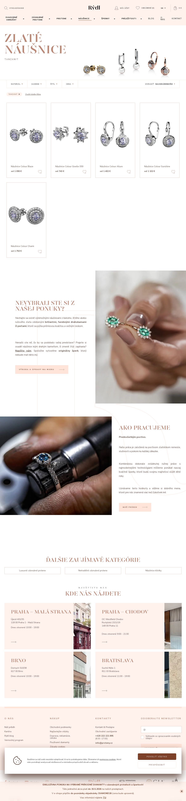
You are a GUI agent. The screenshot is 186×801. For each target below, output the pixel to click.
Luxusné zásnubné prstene (32, 570)
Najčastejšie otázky (59, 731)
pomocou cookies (108, 759)
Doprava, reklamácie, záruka (60, 736)
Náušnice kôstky (153, 570)
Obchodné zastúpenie (106, 731)
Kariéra (7, 731)
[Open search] (14, 8)
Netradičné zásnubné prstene (92, 570)
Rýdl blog (9, 735)
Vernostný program (13, 740)
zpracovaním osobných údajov (163, 737)
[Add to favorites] (40, 172)
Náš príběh (9, 727)
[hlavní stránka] (94, 10)
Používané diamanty (59, 742)
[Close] (182, 791)
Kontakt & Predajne (104, 727)
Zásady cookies (57, 746)
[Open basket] (178, 8)
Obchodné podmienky (60, 727)
